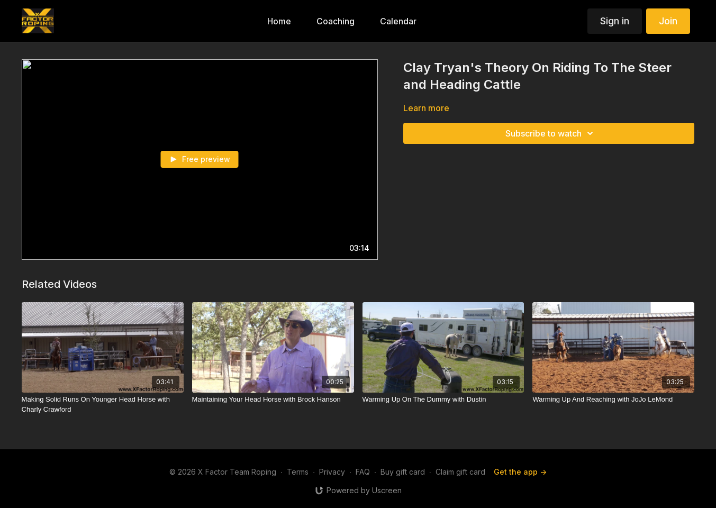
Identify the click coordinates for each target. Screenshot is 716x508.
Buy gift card (402, 471)
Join (668, 20)
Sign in (614, 20)
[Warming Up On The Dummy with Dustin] (443, 399)
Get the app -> (520, 471)
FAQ (363, 471)
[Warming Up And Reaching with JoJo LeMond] (613, 399)
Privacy (332, 471)
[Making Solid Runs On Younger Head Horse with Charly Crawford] (103, 404)
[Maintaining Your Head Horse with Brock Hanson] (273, 399)
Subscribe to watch (550, 133)
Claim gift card (460, 471)
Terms (298, 471)
